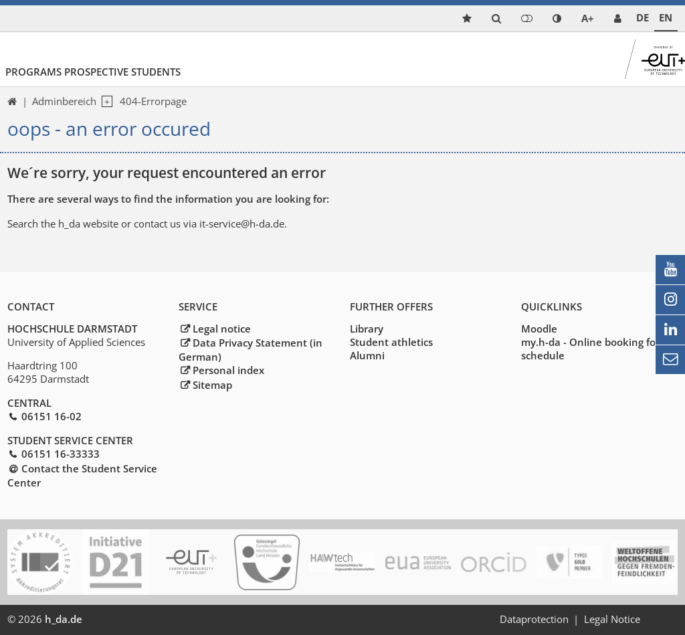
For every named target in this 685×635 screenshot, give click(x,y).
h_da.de (63, 619)
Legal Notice (612, 619)
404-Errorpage (153, 101)
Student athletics (391, 342)
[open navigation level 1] (104, 101)
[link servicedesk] (617, 18)
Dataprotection (534, 619)
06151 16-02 (51, 416)
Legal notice (222, 328)
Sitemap (212, 384)
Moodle (539, 328)
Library (366, 328)
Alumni (367, 355)
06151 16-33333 (60, 453)
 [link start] (12, 101)
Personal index (228, 370)
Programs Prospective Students (93, 71)
